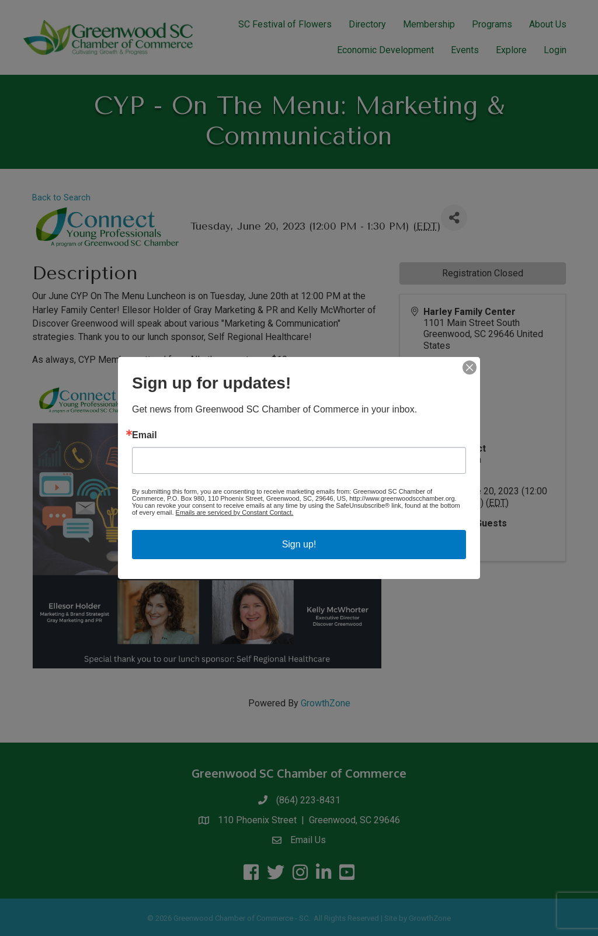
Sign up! (299, 544)
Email (144, 435)
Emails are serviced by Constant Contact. (235, 512)
